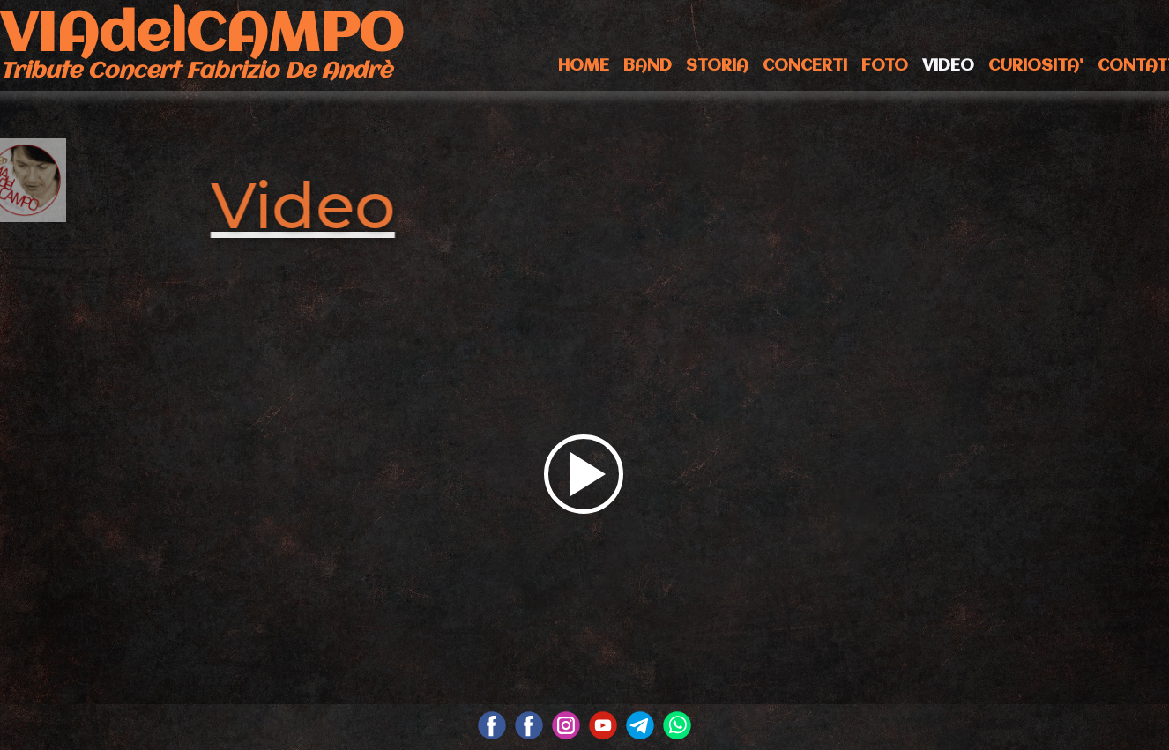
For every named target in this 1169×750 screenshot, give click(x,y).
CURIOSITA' (1035, 66)
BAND (647, 66)
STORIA (717, 66)
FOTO (884, 66)
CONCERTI (805, 66)
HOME (583, 66)
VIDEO (948, 66)
